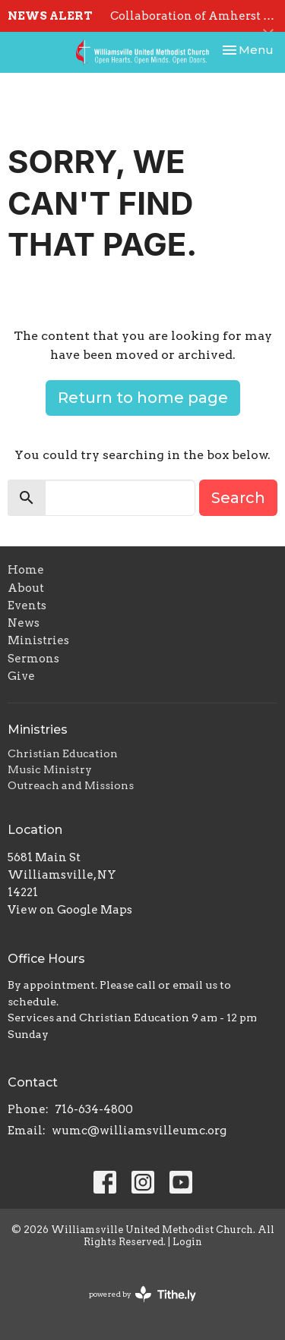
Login (187, 1241)
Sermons (33, 658)
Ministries (38, 640)
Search (238, 498)
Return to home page (143, 397)
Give (21, 676)
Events (27, 605)
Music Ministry (50, 769)
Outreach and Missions (71, 785)
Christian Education (63, 753)
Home (26, 570)
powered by (142, 1294)
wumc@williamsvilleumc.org (139, 1130)
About (26, 588)
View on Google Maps (70, 910)
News (24, 623)
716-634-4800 (94, 1109)
